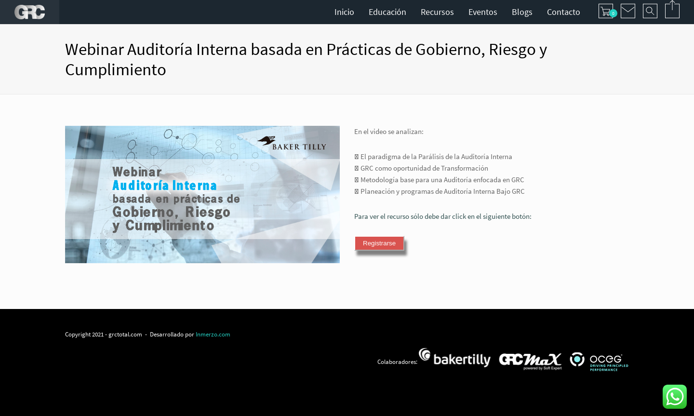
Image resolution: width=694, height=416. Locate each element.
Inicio (344, 11)
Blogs (522, 11)
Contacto (563, 11)
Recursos (437, 11)
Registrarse (379, 243)
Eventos (482, 11)
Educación (387, 11)
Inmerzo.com (213, 334)
